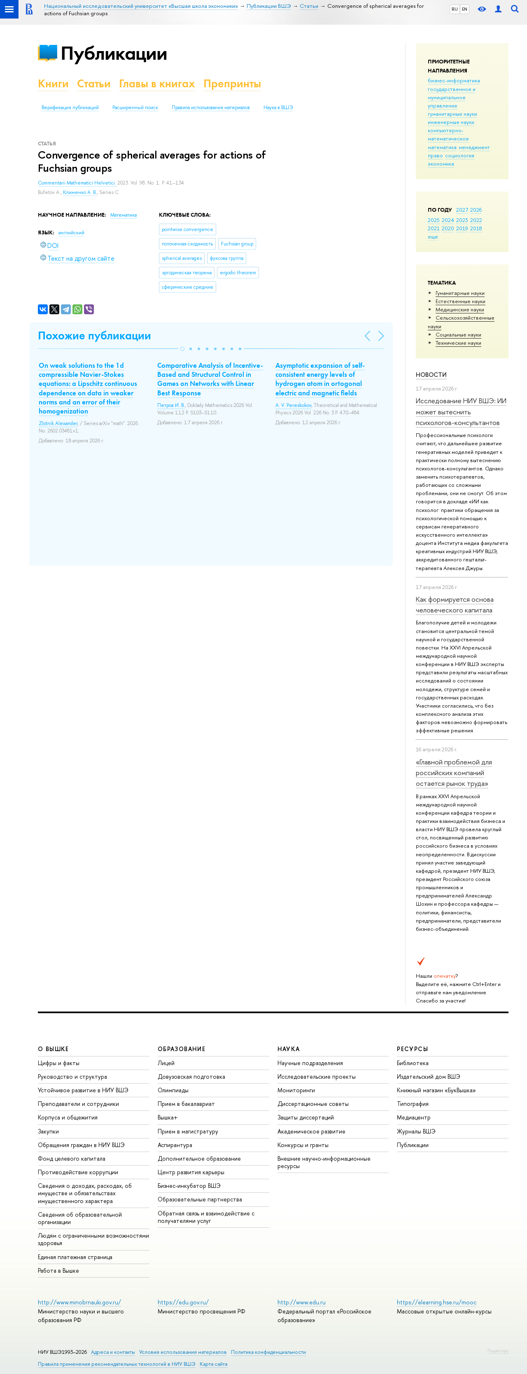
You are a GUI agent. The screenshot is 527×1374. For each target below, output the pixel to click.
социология (459, 155)
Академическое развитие (311, 1131)
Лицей (166, 1063)
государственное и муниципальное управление (452, 97)
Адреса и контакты (113, 1351)
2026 (476, 209)
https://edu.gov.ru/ (183, 1302)
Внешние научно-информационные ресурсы (324, 1162)
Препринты (232, 83)
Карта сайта (213, 1363)
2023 (462, 220)
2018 (476, 228)
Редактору (497, 1350)
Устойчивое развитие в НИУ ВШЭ (83, 1090)
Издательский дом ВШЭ (428, 1076)
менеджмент (474, 147)
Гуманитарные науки (460, 293)
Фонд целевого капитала (71, 1158)
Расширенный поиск (135, 107)
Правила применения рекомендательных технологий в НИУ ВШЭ (117, 1363)
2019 (462, 228)
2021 (434, 228)
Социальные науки (458, 334)
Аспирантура (175, 1145)
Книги (53, 83)
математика (442, 147)
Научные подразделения (310, 1063)
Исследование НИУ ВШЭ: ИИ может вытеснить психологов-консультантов (461, 411)
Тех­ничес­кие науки (458, 342)
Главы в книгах (157, 83)
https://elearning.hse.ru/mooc (436, 1302)
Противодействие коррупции (78, 1172)
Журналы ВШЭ (416, 1131)
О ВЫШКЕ (53, 1049)
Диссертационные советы (313, 1104)
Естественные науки (460, 301)
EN (464, 9)
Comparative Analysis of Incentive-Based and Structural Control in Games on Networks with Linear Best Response (210, 379)
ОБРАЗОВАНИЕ (181, 1049)
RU (455, 9)
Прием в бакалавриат (186, 1104)
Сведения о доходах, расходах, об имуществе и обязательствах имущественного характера (85, 1193)
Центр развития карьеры (191, 1172)
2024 (448, 220)
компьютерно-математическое (448, 134)
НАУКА (288, 1049)
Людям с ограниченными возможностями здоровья (93, 1239)
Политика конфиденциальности (268, 1351)
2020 (448, 228)
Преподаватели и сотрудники (78, 1104)
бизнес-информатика (454, 80)
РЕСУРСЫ (412, 1049)
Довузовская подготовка (191, 1076)
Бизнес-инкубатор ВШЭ (189, 1185)
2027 (462, 209)
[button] (182, 349)
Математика (123, 215)
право (435, 155)
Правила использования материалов (211, 107)
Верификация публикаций (70, 107)
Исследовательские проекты (316, 1076)
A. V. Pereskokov (293, 405)
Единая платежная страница (75, 1257)
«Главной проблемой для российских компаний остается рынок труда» (454, 772)
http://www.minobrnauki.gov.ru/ (79, 1302)
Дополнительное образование (199, 1158)
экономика (441, 163)
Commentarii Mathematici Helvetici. (77, 183)
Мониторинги (296, 1090)
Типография (413, 1104)
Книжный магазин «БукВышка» (436, 1090)
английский (71, 232)
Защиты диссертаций (305, 1117)
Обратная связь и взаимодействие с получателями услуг (206, 1216)
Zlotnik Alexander (58, 423)
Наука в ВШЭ (278, 107)
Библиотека (413, 1063)
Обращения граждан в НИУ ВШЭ (81, 1145)
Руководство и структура (72, 1076)
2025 (434, 220)
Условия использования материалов (183, 1351)
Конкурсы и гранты (303, 1145)
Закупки (48, 1131)
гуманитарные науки (452, 113)
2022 (476, 220)
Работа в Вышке (58, 1270)
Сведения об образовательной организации (80, 1218)
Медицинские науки (460, 309)
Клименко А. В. (80, 192)
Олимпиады (173, 1090)
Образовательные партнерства (200, 1199)
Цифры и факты (58, 1063)
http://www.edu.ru (301, 1302)
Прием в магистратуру (188, 1131)
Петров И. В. (171, 405)
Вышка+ (168, 1117)
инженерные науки (451, 122)
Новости (431, 374)
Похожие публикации (94, 335)
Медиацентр (414, 1117)
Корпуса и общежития (68, 1117)
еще (433, 236)
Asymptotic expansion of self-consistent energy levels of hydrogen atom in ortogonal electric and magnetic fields (320, 379)
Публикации (114, 52)
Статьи (94, 83)
